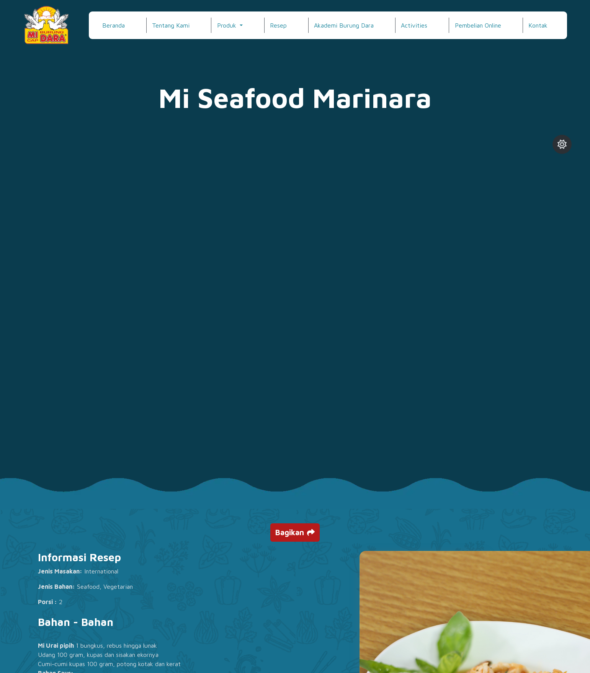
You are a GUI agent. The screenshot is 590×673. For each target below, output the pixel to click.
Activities (414, 25)
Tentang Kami (171, 25)
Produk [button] (227, 25)
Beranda (113, 25)
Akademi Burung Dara (344, 25)
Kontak (538, 25)
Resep (278, 25)
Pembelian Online (478, 25)
